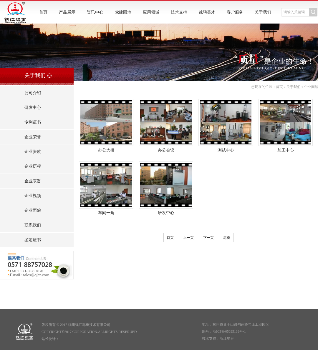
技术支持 (179, 12)
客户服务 (235, 12)
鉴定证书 (32, 240)
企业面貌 (32, 210)
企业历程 (32, 166)
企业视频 (32, 196)
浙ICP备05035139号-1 (229, 331)
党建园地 (123, 12)
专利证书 (32, 122)
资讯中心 (95, 12)
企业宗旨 (32, 181)
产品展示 (67, 12)
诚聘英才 (207, 12)
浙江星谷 (227, 338)
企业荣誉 (32, 137)
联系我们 (32, 225)
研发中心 (32, 107)
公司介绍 (32, 93)
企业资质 (32, 151)
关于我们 (263, 12)
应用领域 (151, 12)
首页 (43, 12)
